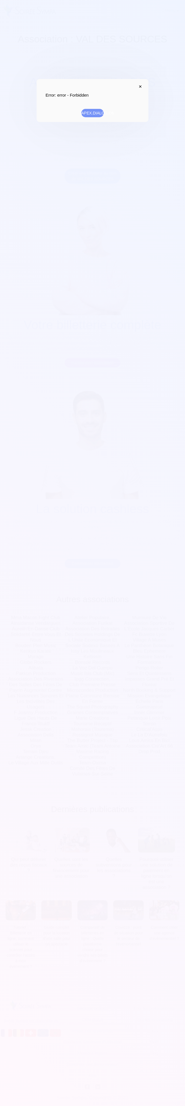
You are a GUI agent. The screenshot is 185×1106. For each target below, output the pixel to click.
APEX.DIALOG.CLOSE (139, 86)
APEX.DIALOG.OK (92, 113)
